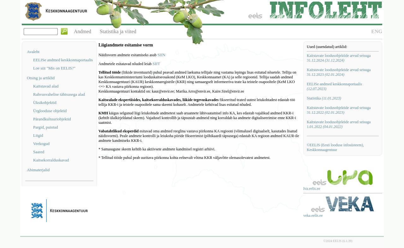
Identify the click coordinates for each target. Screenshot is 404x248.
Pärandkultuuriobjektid (52, 119)
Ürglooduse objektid (50, 110)
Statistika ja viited (118, 31)
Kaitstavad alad (46, 86)
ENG (376, 31)
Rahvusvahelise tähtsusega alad (59, 94)
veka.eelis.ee (313, 215)
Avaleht (33, 51)
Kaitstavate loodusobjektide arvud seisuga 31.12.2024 (339, 58)
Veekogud (41, 143)
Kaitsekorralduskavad (51, 160)
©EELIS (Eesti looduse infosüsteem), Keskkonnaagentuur (335, 147)
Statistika (324, 98)
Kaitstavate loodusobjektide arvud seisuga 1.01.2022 (339, 124)
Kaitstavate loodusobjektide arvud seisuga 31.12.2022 (339, 110)
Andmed (82, 31)
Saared (38, 151)
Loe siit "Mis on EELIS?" (54, 68)
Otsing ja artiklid (41, 78)
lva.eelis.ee (311, 188)
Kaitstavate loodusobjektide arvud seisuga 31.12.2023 (339, 72)
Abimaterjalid (38, 169)
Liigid (38, 135)
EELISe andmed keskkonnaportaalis (63, 59)
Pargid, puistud (45, 127)
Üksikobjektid (44, 102)
